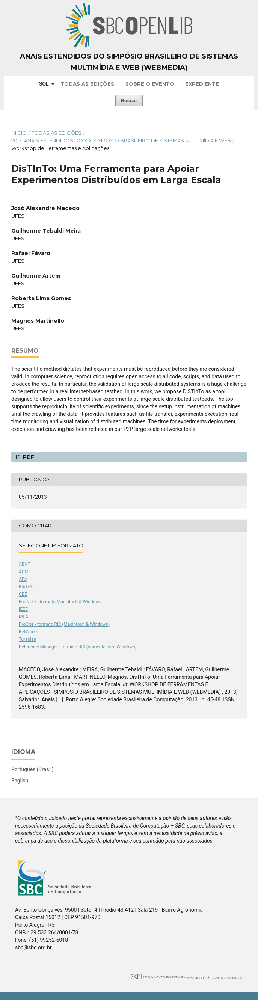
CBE (23, 594)
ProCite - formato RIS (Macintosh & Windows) (64, 624)
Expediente (202, 84)
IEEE (23, 609)
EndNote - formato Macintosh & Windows (60, 601)
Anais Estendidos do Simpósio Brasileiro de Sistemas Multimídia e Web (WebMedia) (129, 62)
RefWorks (28, 631)
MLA (23, 616)
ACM (24, 571)
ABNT (24, 564)
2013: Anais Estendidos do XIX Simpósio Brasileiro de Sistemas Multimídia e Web (121, 140)
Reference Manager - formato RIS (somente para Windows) (78, 647)
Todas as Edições (87, 84)
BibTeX (26, 586)
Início (19, 133)
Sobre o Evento (149, 84)
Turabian (27, 639)
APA (23, 579)
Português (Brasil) (32, 769)
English (19, 781)
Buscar (129, 100)
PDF (27, 457)
